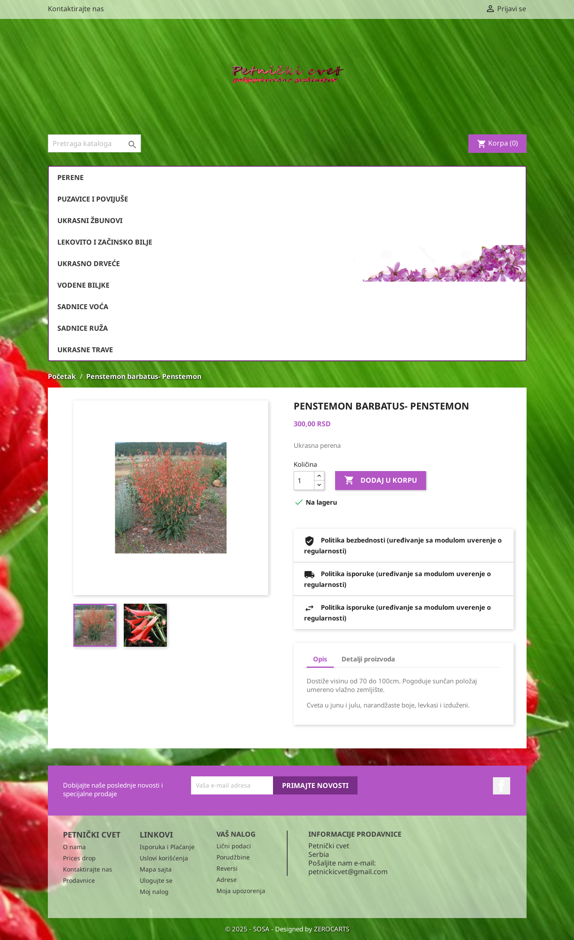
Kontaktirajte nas (76, 8)
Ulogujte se (156, 880)
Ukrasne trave (85, 349)
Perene (70, 177)
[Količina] (304, 480)
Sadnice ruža (82, 328)
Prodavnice (79, 880)
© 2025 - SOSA (248, 928)
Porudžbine (233, 857)
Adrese (226, 879)
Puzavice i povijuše (92, 199)
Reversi (227, 868)
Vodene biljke (83, 285)
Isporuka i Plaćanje (167, 847)
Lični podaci (233, 846)
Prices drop (79, 858)
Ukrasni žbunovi (89, 220)
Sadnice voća (82, 306)
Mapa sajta (156, 869)
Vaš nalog (236, 834)
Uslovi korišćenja (164, 858)
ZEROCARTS (331, 928)
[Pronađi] (94, 143)
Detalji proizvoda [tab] (368, 659)
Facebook (501, 785)
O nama (74, 847)
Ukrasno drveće (88, 263)
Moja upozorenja (240, 891)
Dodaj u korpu (380, 480)
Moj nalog (154, 891)
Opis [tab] (320, 659)
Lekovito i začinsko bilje (104, 242)
